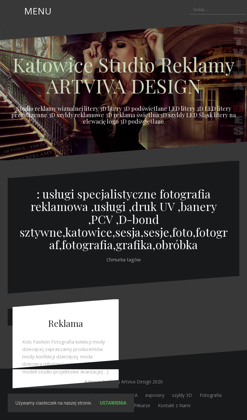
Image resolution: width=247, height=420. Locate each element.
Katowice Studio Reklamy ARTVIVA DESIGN (123, 74)
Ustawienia (113, 403)
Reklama (65, 323)
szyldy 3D (182, 395)
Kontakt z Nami (174, 405)
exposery (154, 395)
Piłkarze (142, 405)
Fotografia (211, 395)
